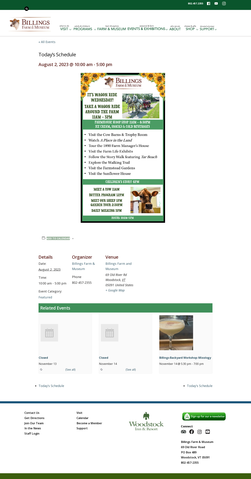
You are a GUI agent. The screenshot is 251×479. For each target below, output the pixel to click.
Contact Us (31, 413)
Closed (43, 358)
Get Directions (34, 418)
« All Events (47, 42)
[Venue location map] (157, 272)
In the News (32, 428)
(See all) (70, 369)
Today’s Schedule (51, 386)
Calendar (83, 418)
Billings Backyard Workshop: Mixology (185, 358)
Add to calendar (58, 238)
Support (82, 428)
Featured (45, 297)
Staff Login (31, 433)
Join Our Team (34, 423)
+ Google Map (115, 290)
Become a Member (89, 423)
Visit (79, 413)
